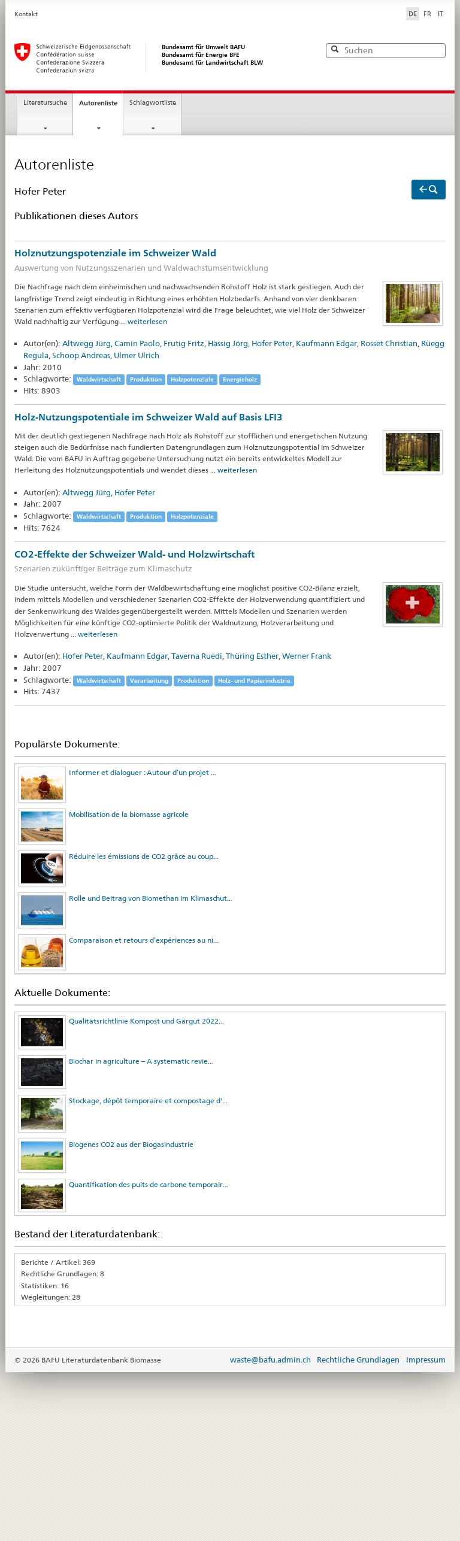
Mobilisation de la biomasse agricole (129, 814)
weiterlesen (147, 321)
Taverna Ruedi (196, 656)
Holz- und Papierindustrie (254, 681)
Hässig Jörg (228, 343)
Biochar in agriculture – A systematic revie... (141, 1060)
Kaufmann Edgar (326, 343)
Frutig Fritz (184, 343)
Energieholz (240, 379)
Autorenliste (98, 103)
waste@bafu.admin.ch (270, 1359)
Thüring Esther (252, 656)
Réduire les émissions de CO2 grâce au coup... (144, 856)
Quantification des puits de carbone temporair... (148, 1184)
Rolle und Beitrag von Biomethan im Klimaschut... (150, 898)
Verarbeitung (149, 681)
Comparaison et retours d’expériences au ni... (144, 940)
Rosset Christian (389, 343)
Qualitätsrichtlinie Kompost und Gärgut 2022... (146, 1020)
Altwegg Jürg (86, 343)
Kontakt (26, 14)
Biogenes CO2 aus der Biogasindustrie (131, 1144)
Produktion (146, 379)
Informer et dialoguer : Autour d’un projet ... (142, 772)
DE (413, 13)
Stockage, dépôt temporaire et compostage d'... (148, 1100)
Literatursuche (45, 103)
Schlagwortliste (152, 103)
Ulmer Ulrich (136, 355)
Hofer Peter (272, 343)
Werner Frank (306, 656)
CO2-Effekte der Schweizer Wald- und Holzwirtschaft (230, 562)
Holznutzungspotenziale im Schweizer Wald (230, 260)
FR (427, 14)
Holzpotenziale (192, 379)
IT (440, 14)
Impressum (426, 1359)
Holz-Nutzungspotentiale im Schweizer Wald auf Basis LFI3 (148, 417)
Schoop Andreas (81, 355)
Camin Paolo (137, 343)
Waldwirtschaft (99, 379)
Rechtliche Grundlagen (358, 1359)
